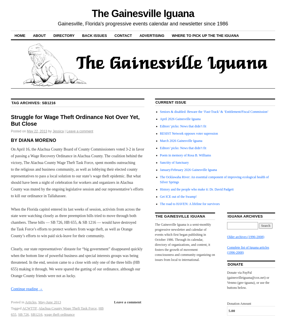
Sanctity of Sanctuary (174, 163)
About (39, 36)
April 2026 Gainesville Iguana (180, 119)
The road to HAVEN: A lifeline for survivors (190, 204)
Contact (123, 36)
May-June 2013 (49, 302)
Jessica (58, 131)
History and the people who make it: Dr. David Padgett (197, 189)
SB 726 (23, 314)
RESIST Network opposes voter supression (189, 133)
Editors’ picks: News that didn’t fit (183, 126)
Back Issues (94, 36)
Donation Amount (239, 304)
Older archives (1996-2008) (245, 237)
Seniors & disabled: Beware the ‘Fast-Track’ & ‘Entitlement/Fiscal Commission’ (214, 112)
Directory (64, 36)
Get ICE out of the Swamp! (178, 197)
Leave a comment (79, 131)
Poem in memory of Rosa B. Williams (185, 155)
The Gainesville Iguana (143, 13)
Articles (31, 302)
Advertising (151, 36)
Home (20, 36)
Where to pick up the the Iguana (205, 36)
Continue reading (27, 289)
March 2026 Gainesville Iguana (181, 141)
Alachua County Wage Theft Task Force (68, 308)
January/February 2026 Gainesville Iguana (188, 170)
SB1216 (36, 314)
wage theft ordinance (59, 314)
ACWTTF (29, 308)
